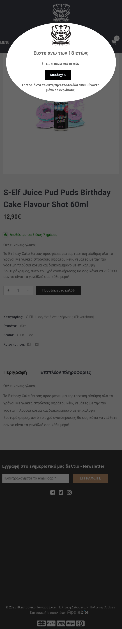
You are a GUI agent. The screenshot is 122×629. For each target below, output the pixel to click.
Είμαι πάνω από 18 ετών (60, 64)
